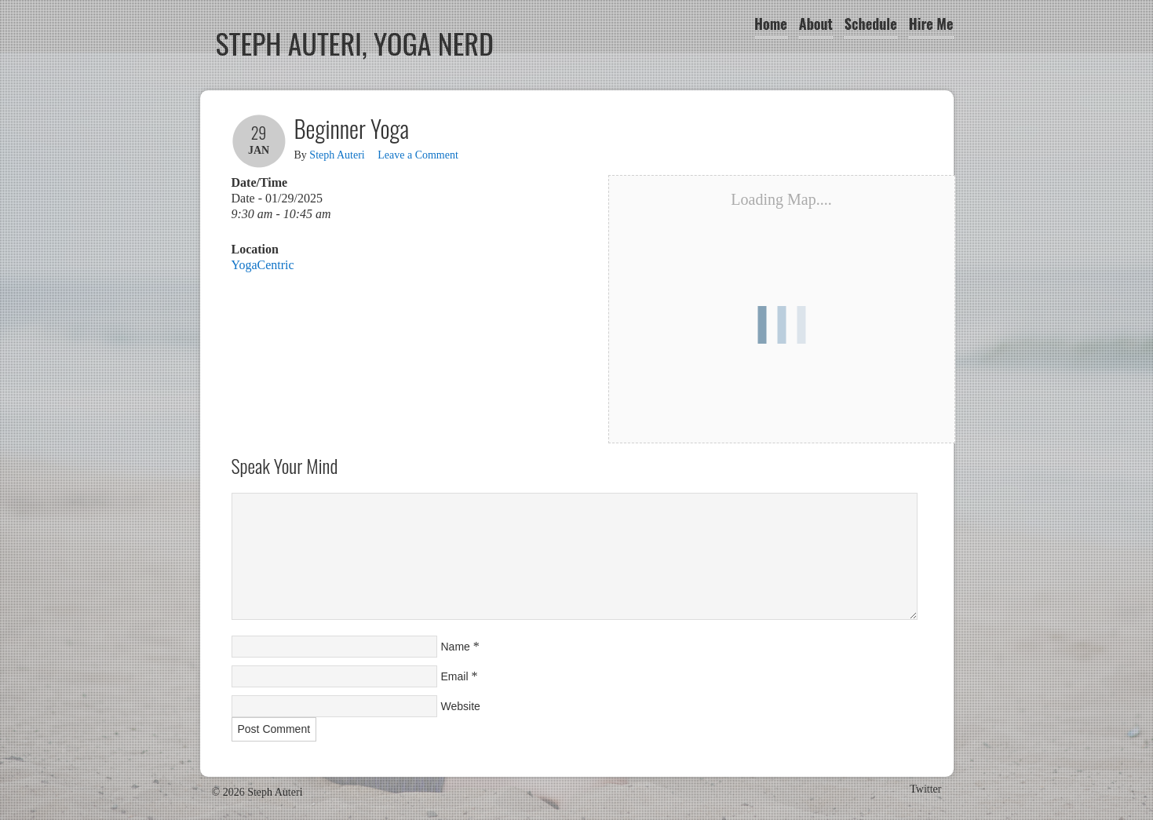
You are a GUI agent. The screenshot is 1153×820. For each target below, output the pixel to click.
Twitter (925, 789)
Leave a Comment (418, 155)
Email (455, 676)
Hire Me (931, 23)
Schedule (871, 23)
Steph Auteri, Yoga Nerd (355, 43)
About (816, 23)
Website (460, 706)
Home (770, 23)
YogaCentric (263, 265)
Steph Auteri (336, 155)
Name (455, 646)
